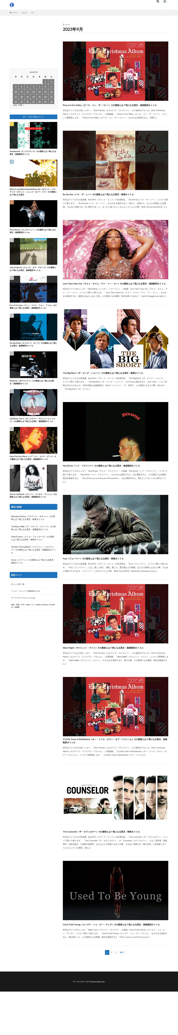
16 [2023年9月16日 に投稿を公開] (51, 91)
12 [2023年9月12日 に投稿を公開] (27, 91)
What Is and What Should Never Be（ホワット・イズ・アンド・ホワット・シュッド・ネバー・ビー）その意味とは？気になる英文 (33, 193)
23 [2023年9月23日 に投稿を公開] (51, 96)
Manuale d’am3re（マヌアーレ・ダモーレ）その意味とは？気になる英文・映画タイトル (33, 539)
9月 (32, 13)
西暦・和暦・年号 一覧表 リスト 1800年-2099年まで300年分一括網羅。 (33, 628)
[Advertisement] (33, 43)
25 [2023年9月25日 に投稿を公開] (22, 101)
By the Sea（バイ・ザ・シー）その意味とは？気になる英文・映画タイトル (115, 201)
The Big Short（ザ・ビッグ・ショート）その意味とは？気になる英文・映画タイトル (114, 390)
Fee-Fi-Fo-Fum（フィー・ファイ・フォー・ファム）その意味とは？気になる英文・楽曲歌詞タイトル (33, 312)
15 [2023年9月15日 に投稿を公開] (45, 91)
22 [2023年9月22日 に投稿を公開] (45, 96)
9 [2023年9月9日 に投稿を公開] (51, 86)
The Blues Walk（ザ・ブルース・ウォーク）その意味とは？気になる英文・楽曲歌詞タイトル (33, 549)
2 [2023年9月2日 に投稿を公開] (51, 81)
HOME (14, 13)
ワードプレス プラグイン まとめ (25, 620)
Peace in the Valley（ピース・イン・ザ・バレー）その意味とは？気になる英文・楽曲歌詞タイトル (114, 107)
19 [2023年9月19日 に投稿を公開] (27, 96)
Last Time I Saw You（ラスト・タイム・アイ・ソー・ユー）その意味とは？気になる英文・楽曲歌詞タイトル (115, 295)
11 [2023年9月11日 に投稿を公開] (22, 91)
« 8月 (15, 105)
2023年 (24, 13)
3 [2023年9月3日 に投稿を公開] (15, 86)
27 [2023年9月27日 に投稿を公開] (33, 101)
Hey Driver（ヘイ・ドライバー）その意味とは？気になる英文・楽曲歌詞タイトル (115, 487)
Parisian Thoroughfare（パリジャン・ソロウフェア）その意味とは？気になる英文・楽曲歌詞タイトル (33, 571)
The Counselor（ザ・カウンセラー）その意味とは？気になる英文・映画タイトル (115, 866)
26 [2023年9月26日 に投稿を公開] (27, 101)
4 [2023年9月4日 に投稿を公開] (21, 86)
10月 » (21, 105)
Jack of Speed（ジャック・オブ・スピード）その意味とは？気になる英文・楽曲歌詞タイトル (33, 272)
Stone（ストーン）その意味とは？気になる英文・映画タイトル (33, 582)
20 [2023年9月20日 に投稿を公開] (33, 96)
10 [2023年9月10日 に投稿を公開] (16, 91)
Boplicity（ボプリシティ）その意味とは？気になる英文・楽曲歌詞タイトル (33, 391)
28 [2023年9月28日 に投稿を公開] (39, 101)
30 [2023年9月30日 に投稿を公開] (51, 101)
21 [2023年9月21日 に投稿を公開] (39, 96)
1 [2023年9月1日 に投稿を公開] (45, 81)
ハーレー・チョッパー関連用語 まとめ (28, 613)
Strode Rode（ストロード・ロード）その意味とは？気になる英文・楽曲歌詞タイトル (32, 352)
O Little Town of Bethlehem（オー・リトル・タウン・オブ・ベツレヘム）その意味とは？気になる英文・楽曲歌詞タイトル (115, 772)
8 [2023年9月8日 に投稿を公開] (45, 86)
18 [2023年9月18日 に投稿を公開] (22, 96)
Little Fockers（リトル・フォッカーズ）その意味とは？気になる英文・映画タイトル (32, 559)
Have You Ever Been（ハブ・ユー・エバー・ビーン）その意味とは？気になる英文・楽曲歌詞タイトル (33, 473)
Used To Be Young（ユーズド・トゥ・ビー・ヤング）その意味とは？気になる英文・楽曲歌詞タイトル (112, 964)
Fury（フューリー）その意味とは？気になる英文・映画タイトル (112, 583)
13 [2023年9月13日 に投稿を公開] (33, 91)
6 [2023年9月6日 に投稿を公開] (33, 86)
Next (121, 996)
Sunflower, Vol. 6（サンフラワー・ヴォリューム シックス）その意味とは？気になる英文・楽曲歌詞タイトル (33, 431)
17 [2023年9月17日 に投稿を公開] (16, 96)
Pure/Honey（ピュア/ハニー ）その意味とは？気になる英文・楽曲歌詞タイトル (33, 234)
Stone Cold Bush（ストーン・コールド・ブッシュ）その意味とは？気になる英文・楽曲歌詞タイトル (33, 514)
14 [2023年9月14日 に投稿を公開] (39, 91)
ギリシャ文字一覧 (19, 605)
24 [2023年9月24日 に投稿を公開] (16, 101)
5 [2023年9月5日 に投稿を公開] (27, 86)
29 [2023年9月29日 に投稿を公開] (45, 101)
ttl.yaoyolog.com (97, 1025)
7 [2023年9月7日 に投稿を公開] (39, 86)
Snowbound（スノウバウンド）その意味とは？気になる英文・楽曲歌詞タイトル (33, 153)
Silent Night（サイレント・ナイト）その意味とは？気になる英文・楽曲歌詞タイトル (115, 674)
